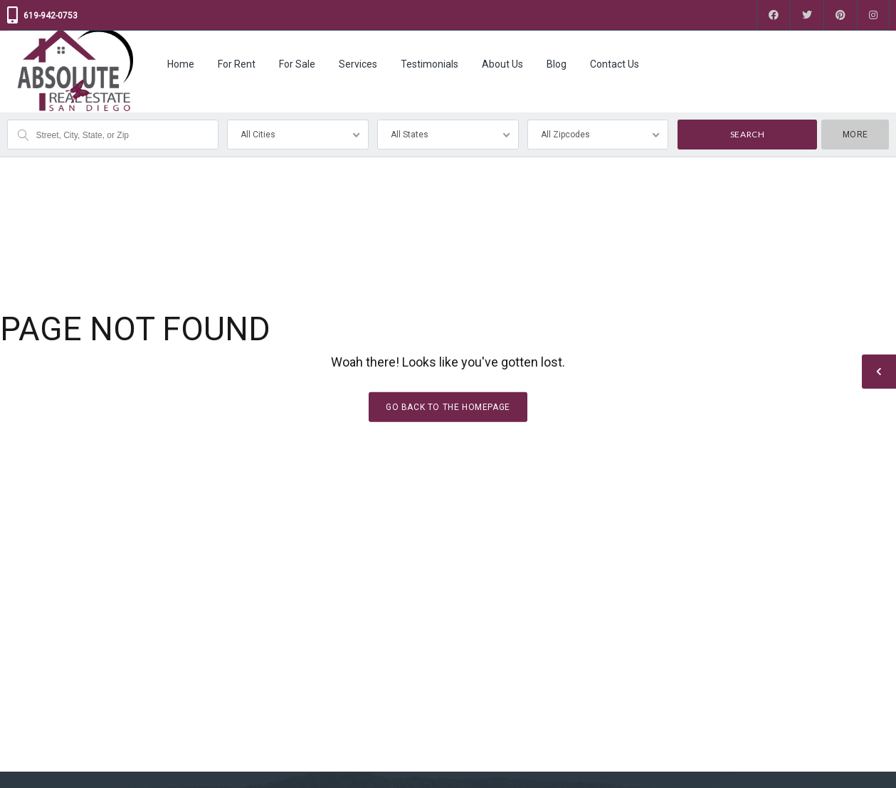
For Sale (297, 64)
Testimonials (429, 64)
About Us (502, 64)
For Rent (236, 64)
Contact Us (614, 64)
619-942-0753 (50, 16)
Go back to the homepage (448, 406)
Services (358, 64)
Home (180, 64)
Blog (556, 64)
